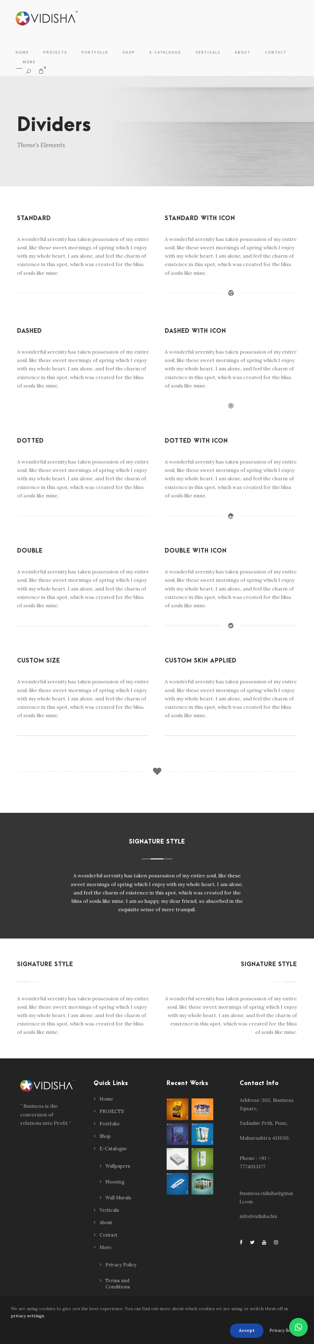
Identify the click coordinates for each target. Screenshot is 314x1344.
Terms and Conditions (117, 1284)
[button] (298, 1327)
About (243, 52)
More (29, 62)
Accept (247, 1330)
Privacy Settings (286, 1330)
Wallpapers (117, 1166)
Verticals (208, 52)
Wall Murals (118, 1198)
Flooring (114, 1182)
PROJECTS (55, 52)
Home (22, 52)
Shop (128, 52)
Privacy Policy (120, 1265)
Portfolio (94, 52)
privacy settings (27, 1316)
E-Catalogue (165, 52)
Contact (276, 52)
